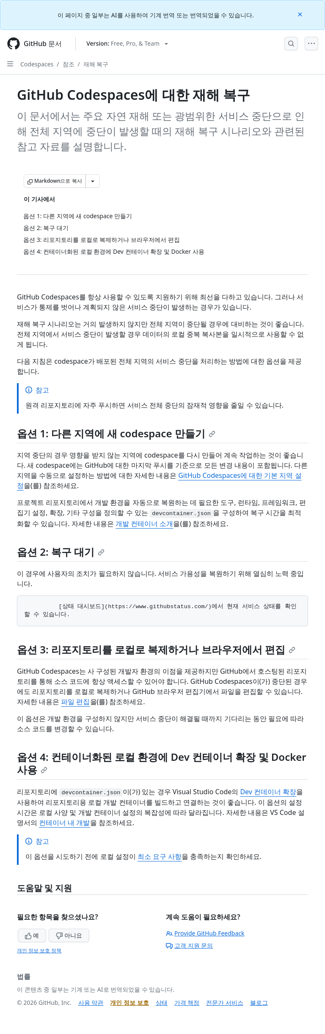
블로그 (259, 1002)
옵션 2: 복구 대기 (61, 552)
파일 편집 (75, 701)
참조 (68, 64)
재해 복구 (96, 64)
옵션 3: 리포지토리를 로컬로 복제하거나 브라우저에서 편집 (156, 649)
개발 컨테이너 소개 (144, 523)
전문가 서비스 (224, 1002)
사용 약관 (91, 1002)
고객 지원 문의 (189, 945)
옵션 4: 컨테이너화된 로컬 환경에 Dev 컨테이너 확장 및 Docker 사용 (161, 763)
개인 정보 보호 (129, 1002)
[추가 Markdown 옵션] (92, 181)
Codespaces (36, 64)
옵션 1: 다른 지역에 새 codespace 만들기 (116, 433)
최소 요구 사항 (160, 856)
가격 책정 (187, 1002)
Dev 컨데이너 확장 (268, 791)
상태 (162, 1002)
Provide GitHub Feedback (205, 933)
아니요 (69, 935)
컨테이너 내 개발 (64, 822)
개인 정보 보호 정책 (39, 950)
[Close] (301, 14)
